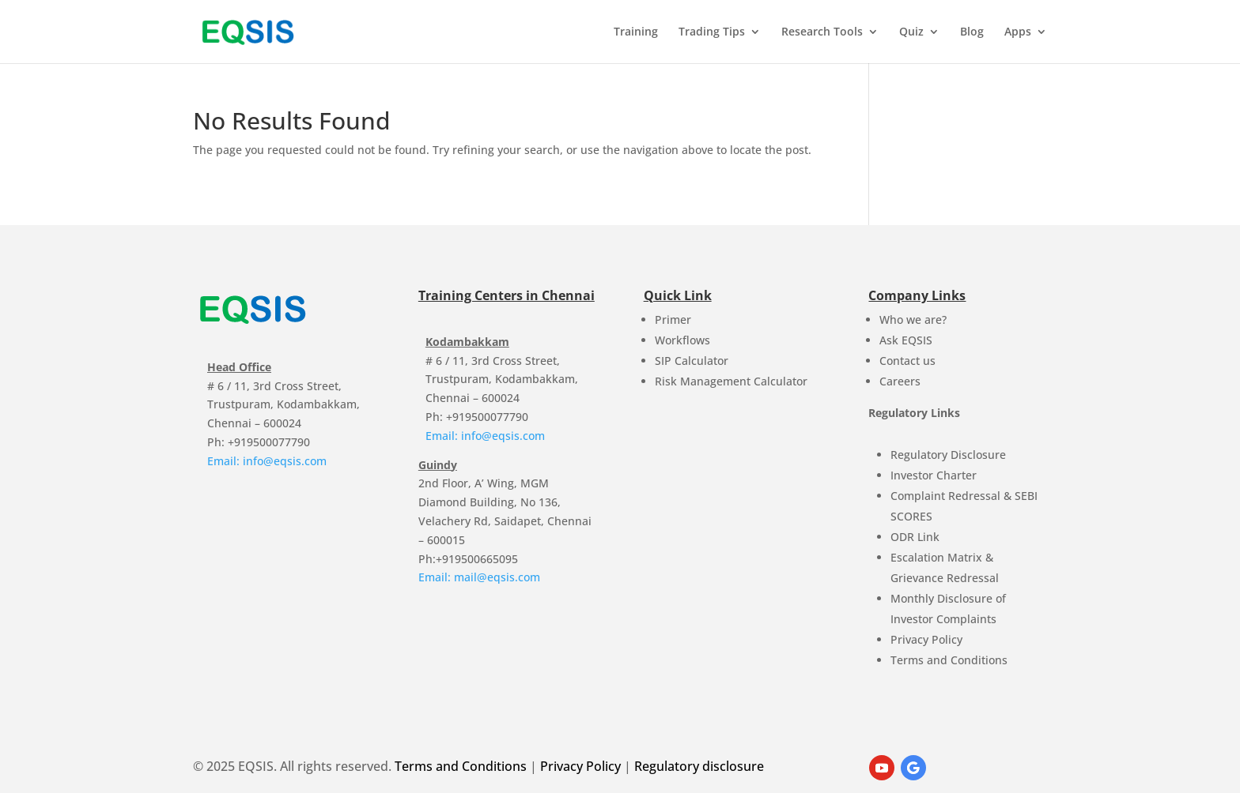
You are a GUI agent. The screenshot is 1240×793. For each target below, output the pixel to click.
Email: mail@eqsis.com (479, 576)
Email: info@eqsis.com (267, 460)
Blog (972, 32)
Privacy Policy (926, 639)
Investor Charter (933, 475)
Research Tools (822, 32)
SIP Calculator (691, 360)
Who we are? (913, 319)
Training (636, 32)
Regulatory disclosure (699, 766)
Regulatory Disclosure (948, 454)
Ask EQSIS (905, 340)
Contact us (907, 360)
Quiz (911, 32)
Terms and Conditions (949, 659)
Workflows (682, 340)
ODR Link (914, 536)
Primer (673, 319)
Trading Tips (712, 32)
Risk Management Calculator (731, 381)
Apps (1017, 32)
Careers (900, 381)
